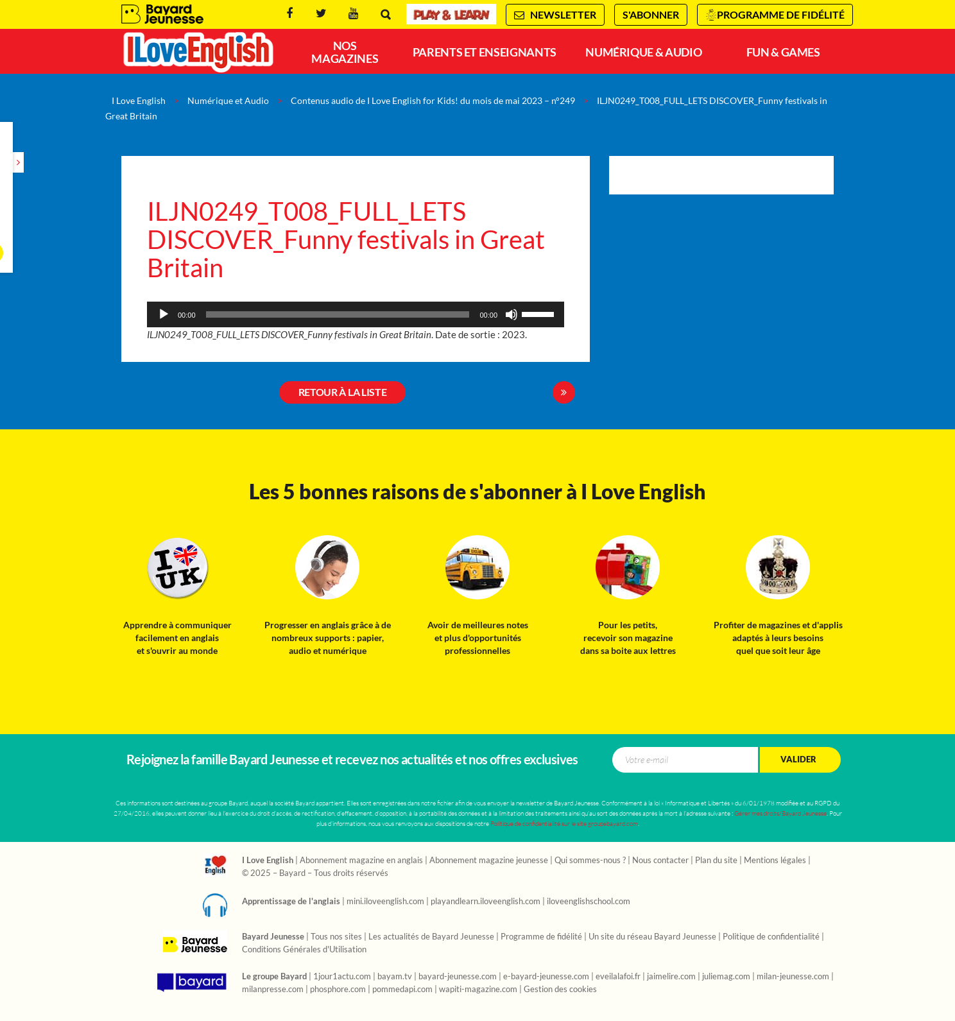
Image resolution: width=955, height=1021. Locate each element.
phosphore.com (338, 989)
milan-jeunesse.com (793, 976)
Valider (798, 759)
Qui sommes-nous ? (590, 860)
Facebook (289, 14)
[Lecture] (163, 314)
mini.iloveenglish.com (385, 901)
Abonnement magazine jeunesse (488, 860)
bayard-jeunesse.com (457, 976)
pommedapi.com (402, 989)
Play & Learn (451, 14)
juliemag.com (726, 976)
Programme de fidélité (781, 15)
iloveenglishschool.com (588, 901)
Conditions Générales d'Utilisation (304, 949)
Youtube (353, 14)
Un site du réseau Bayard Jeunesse (652, 936)
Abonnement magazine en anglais (361, 860)
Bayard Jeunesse (162, 14)
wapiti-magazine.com (478, 989)
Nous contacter (660, 860)
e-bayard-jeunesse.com (546, 976)
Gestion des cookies (560, 989)
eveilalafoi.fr (618, 976)
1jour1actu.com (342, 976)
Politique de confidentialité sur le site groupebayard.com (564, 823)
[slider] (338, 314)
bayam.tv (394, 976)
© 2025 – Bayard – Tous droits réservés (315, 873)
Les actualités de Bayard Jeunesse (431, 936)
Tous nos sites (336, 936)
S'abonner (651, 15)
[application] (355, 314)
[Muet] (511, 314)
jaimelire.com (671, 976)
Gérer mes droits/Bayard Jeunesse (780, 813)
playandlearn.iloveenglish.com (485, 901)
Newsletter (555, 15)
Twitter (321, 14)
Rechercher (385, 14)
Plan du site (716, 860)
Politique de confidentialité (771, 936)
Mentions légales (775, 860)
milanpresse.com (273, 989)
